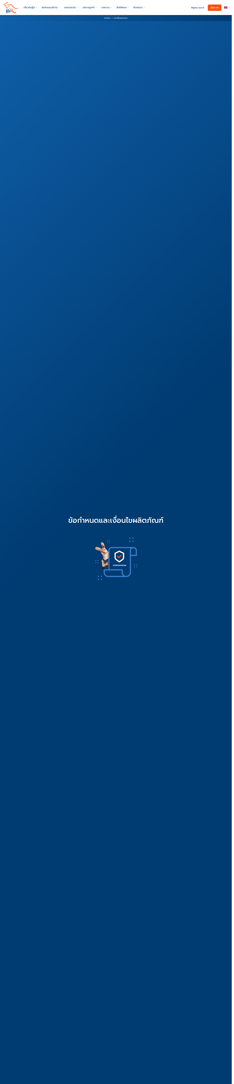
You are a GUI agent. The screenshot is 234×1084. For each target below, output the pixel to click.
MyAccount (197, 7)
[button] (226, 7)
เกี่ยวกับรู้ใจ (29, 7)
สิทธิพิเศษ (121, 7)
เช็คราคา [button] (214, 7)
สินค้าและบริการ (49, 7)
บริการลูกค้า (89, 7)
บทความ (105, 7)
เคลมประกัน (70, 7)
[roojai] (11, 7)
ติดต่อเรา (138, 7)
